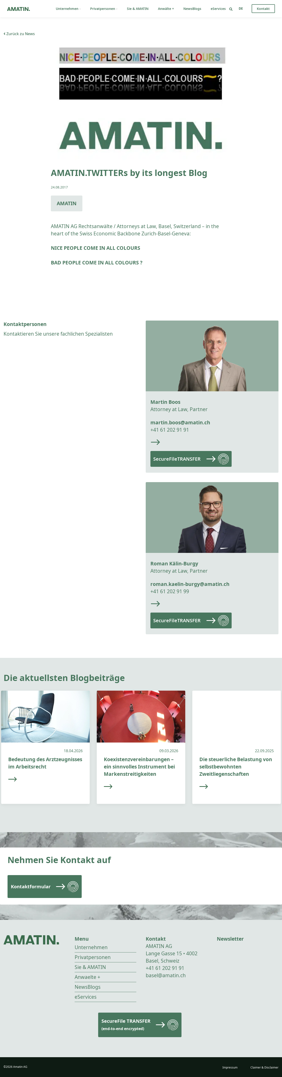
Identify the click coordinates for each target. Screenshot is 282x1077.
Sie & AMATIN (138, 8)
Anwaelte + (87, 977)
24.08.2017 (59, 187)
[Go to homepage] (18, 8)
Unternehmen (68, 8)
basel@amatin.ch (166, 975)
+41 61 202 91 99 (169, 591)
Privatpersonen (103, 8)
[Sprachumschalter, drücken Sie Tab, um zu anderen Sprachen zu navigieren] (240, 8)
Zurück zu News (19, 33)
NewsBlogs (192, 8)
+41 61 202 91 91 (169, 429)
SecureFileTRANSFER (177, 459)
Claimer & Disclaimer (264, 1067)
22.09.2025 (264, 750)
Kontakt (263, 8)
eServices (218, 8)
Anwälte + (166, 8)
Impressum (230, 1067)
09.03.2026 (168, 750)
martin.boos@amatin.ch (180, 422)
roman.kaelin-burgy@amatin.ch (190, 584)
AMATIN (67, 203)
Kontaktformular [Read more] (31, 886)
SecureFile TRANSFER (125, 1024)
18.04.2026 (73, 750)
